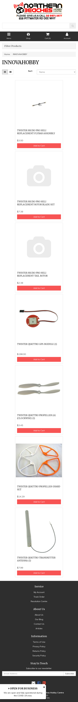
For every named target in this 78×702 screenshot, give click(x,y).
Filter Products (12, 46)
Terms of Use (39, 642)
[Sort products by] (56, 72)
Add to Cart (39, 145)
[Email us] (33, 683)
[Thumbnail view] (5, 72)
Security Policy (39, 655)
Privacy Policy (39, 646)
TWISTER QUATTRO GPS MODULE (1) (37, 344)
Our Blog (39, 619)
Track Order (39, 597)
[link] (38, 683)
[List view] (10, 72)
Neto (48, 698)
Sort (30, 71)
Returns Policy (39, 651)
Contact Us (39, 624)
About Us (39, 615)
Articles (39, 628)
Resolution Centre (39, 601)
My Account (39, 592)
